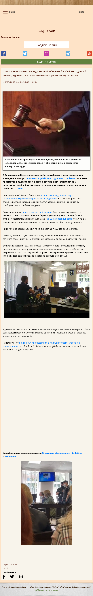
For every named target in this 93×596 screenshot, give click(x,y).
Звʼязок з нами (46, 590)
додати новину (46, 61)
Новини (15, 37)
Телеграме (48, 453)
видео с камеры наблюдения (37, 212)
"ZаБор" (19, 188)
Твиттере (10, 456)
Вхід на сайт (46, 31)
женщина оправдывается (59, 218)
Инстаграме (62, 453)
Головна (5, 37)
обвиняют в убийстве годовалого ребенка (50, 178)
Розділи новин (46, 45)
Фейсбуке (77, 453)
